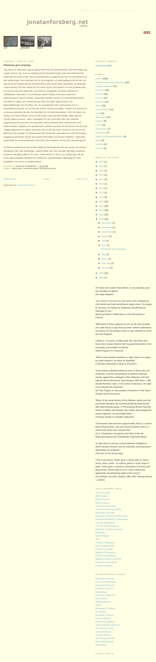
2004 (101, 277)
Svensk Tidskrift (103, 618)
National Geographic (105, 552)
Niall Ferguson (102, 503)
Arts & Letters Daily (104, 546)
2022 (101, 175)
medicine (17, 168)
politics (99, 78)
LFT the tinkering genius (107, 526)
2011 (101, 210)
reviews (99, 94)
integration (101, 132)
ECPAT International (105, 555)
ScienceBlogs (102, 536)
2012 (101, 206)
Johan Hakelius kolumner (107, 625)
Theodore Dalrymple (105, 506)
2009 (101, 219)
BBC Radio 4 (101, 496)
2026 (101, 162)
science (99, 148)
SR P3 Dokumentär (105, 638)
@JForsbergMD (103, 65)
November (106, 227)
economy (100, 90)
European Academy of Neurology (111, 519)
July (103, 241)
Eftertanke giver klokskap (17, 65)
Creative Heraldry (104, 566)
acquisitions (101, 129)
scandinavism (102, 109)
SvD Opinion (101, 598)
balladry (99, 121)
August (105, 236)
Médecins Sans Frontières (108, 559)
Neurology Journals (105, 512)
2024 (101, 170)
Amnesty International (106, 562)
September (107, 232)
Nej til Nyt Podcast (104, 578)
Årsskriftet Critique (104, 615)
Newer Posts (10, 179)
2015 (101, 192)
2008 (101, 273)
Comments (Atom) (26, 185)
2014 (101, 197)
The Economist (102, 493)
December (106, 223)
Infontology (100, 645)
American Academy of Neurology (111, 516)
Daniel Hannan (102, 499)
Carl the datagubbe (104, 522)
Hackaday (100, 532)
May (103, 254)
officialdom (101, 117)
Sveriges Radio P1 (104, 588)
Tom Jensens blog (104, 628)
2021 (101, 179)
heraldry (99, 144)
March (104, 259)
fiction (98, 105)
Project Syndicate (104, 549)
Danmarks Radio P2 (105, 595)
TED (97, 539)
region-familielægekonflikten (109, 136)
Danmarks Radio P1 (105, 585)
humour (99, 98)
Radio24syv (101, 592)
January (105, 268)
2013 (101, 201)
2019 (101, 184)
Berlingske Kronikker (105, 608)
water (98, 140)
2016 (101, 188)
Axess (98, 605)
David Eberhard (103, 632)
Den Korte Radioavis (105, 582)
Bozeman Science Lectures (108, 529)
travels (99, 125)
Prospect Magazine (104, 542)
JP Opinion (100, 612)
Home (46, 179)
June (104, 245)
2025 (101, 166)
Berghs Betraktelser (105, 622)
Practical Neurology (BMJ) (108, 509)
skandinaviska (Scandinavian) (39, 168)
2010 (101, 214)
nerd (98, 113)
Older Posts (82, 179)
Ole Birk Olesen (103, 635)
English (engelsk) (104, 86)
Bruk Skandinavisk (104, 641)
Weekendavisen (103, 602)
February (106, 263)
